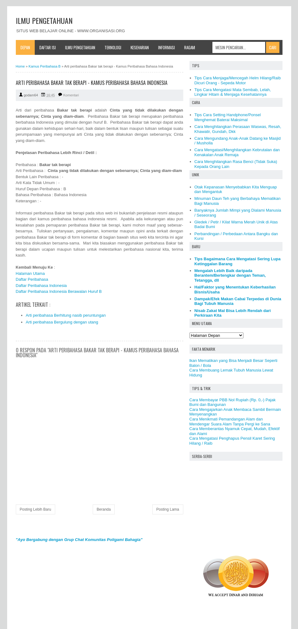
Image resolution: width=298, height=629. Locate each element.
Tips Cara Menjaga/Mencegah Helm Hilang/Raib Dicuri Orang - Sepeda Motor (237, 80)
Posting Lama (167, 509)
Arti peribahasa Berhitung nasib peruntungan (66, 315)
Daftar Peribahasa (32, 279)
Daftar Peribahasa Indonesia (41, 285)
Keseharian (140, 47)
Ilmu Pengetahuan (80, 47)
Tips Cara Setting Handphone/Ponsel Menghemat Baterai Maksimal (227, 117)
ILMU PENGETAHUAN (44, 20)
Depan (25, 47)
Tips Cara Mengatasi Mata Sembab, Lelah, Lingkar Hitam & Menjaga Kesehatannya (232, 92)
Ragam (189, 47)
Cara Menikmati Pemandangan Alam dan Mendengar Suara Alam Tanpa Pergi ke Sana (229, 421)
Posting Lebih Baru (35, 509)
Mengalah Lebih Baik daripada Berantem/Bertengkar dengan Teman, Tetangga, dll (230, 275)
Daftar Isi (47, 47)
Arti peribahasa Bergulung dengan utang (62, 322)
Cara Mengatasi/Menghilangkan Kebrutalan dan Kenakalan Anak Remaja (237, 152)
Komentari (71, 95)
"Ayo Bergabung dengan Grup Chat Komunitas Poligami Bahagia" (79, 539)
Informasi (166, 47)
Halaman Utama (30, 273)
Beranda (104, 509)
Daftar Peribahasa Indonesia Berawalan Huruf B (59, 291)
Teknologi (113, 47)
